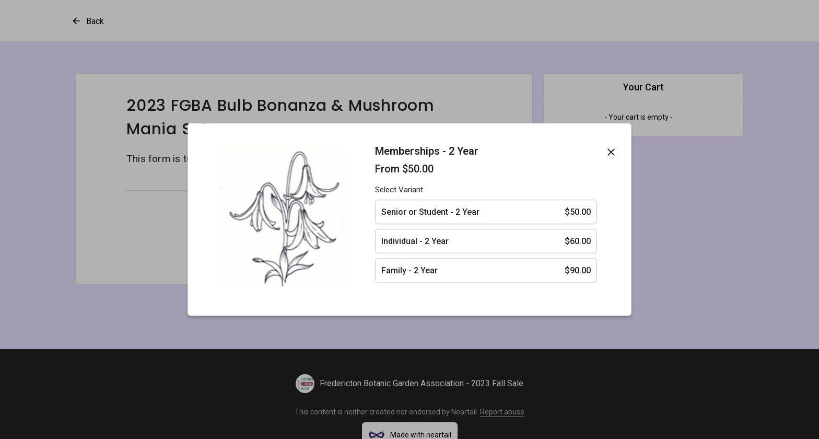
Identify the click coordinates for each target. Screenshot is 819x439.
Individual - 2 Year (486, 241)
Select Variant (399, 189)
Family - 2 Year (486, 270)
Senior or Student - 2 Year (486, 212)
